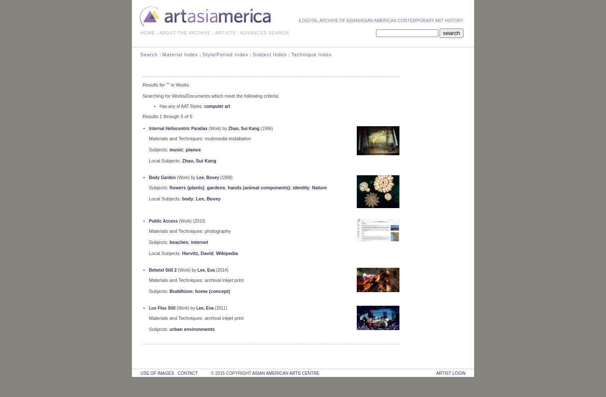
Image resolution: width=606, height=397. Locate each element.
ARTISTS (225, 33)
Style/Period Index (225, 54)
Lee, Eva (206, 270)
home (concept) (212, 291)
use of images (157, 373)
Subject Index (270, 54)
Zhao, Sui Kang (243, 128)
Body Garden (162, 177)
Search (149, 54)
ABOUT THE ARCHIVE (185, 33)
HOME (147, 33)
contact (188, 373)
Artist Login (451, 373)
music (176, 149)
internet (199, 242)
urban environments (192, 329)
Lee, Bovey (208, 177)
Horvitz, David (197, 253)
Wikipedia (227, 253)
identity (301, 187)
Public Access (163, 221)
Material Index (180, 54)
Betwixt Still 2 (163, 270)
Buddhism (180, 291)
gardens (216, 187)
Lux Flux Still (162, 308)
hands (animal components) (259, 187)
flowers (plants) (186, 187)
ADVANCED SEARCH (264, 33)
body (187, 198)
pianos (193, 149)
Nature (319, 187)
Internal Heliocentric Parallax (178, 128)
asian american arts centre (286, 373)
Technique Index (311, 54)
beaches (178, 242)
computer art (217, 106)
